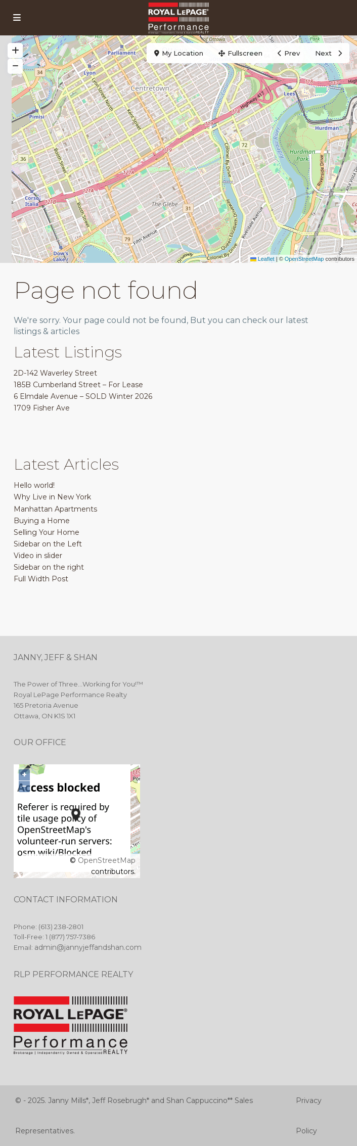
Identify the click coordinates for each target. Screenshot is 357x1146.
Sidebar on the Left (48, 543)
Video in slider (38, 555)
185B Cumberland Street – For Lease (78, 384)
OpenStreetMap (304, 259)
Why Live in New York (52, 496)
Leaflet (262, 259)
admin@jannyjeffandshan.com (88, 947)
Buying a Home (42, 520)
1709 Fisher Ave (42, 407)
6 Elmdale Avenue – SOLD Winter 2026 (83, 396)
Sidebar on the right (49, 567)
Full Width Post (41, 578)
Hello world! (34, 485)
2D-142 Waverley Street (55, 373)
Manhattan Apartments (55, 509)
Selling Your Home (46, 532)
